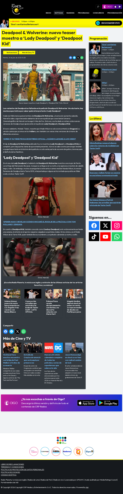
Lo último (95, 118)
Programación (114, 13)
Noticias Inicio (12, 52)
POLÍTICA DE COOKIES (10, 472)
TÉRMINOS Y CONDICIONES (12, 467)
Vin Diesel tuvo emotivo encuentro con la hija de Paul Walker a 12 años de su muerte (12, 354)
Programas (83, 13)
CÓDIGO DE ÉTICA (8, 475)
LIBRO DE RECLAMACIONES (12, 464)
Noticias (59, 13)
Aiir (87, 487)
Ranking (70, 13)
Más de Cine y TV (28, 52)
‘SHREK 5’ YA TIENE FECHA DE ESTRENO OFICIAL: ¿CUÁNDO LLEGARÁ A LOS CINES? (39, 139)
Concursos (98, 13)
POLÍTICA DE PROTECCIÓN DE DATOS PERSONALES (22, 470)
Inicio (48, 13)
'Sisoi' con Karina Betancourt (24, 24)
